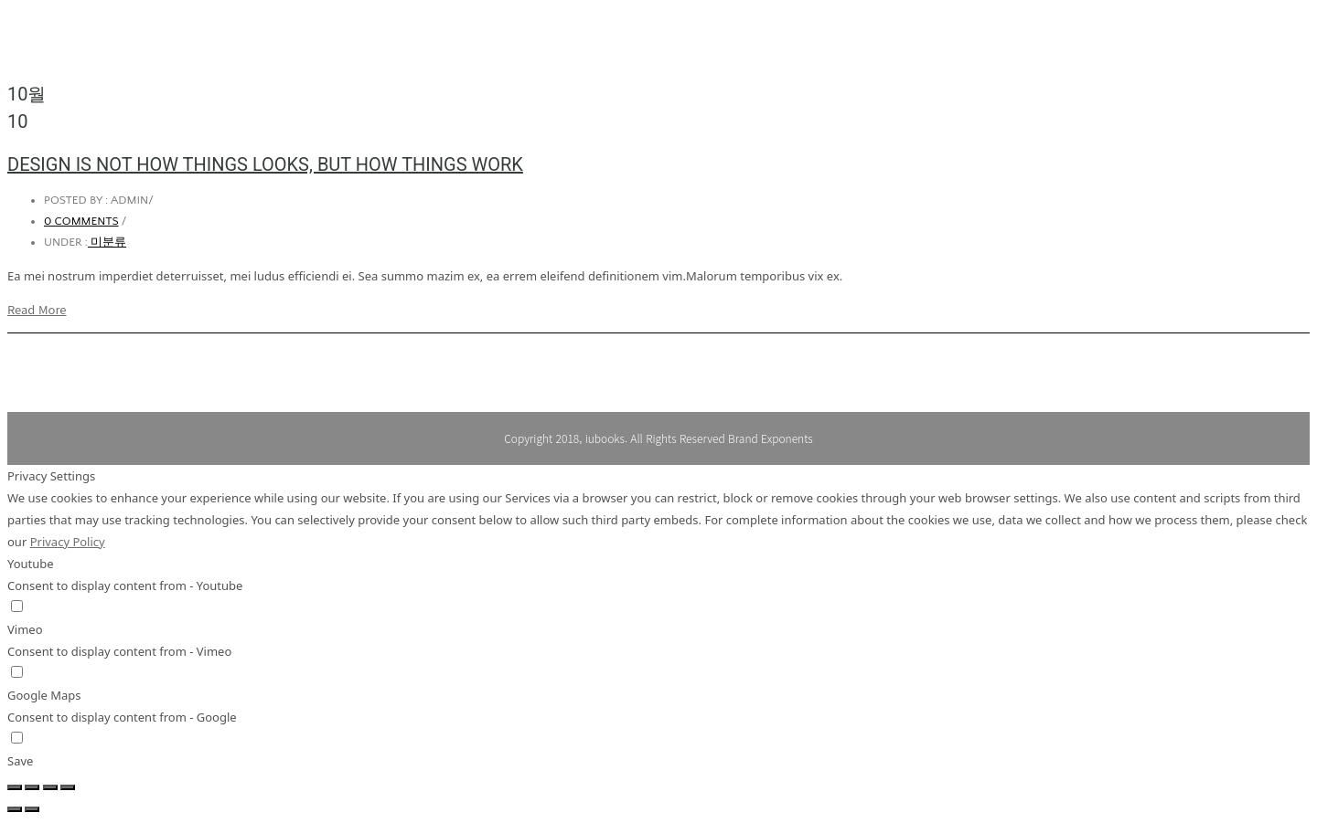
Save (20, 761)
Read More (37, 309)
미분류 (107, 242)
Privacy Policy (67, 541)
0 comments (81, 221)
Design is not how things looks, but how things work (265, 164)
